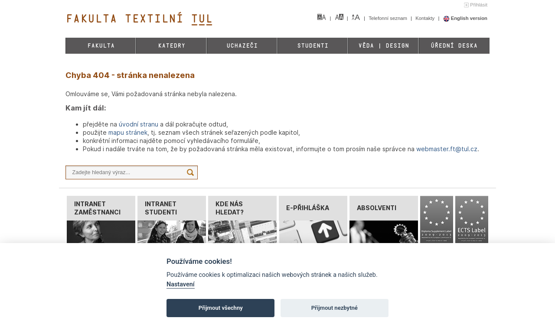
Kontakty (425, 18)
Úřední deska (454, 45)
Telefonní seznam (388, 18)
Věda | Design (383, 45)
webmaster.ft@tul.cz (446, 149)
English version (465, 18)
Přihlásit (478, 4)
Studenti (312, 45)
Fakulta (100, 45)
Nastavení (180, 284)
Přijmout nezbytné (334, 308)
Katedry (171, 45)
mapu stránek (127, 132)
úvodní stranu (138, 124)
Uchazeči (242, 45)
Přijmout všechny (221, 308)
